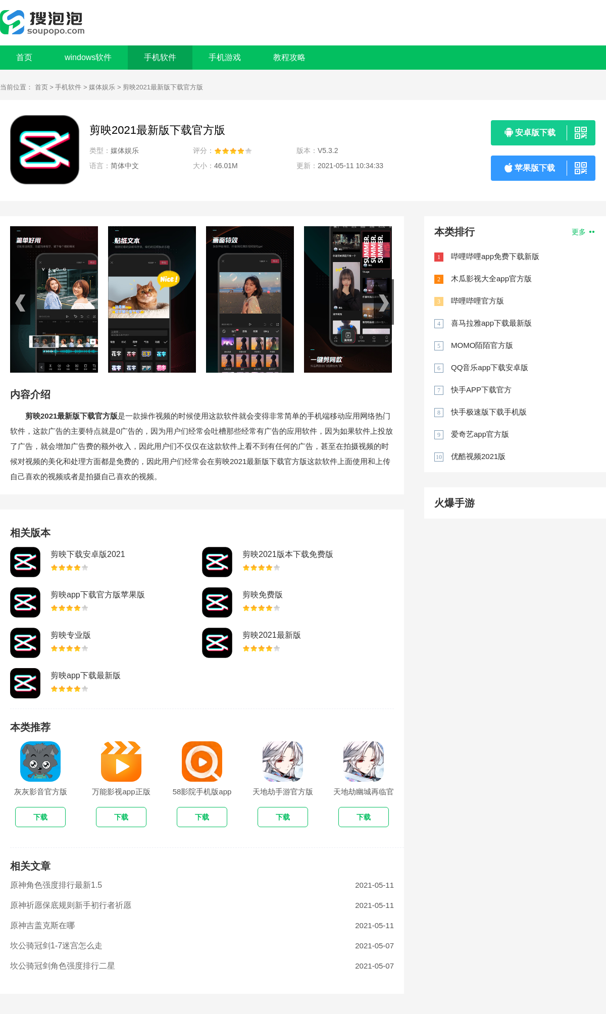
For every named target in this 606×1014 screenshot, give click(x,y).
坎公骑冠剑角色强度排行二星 (62, 965)
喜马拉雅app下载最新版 (491, 323)
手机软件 (68, 87)
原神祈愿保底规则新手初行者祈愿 (70, 905)
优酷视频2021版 (478, 456)
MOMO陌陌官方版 (482, 345)
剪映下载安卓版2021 (87, 554)
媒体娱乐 (102, 87)
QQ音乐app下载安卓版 (489, 367)
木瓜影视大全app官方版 (491, 278)
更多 (583, 232)
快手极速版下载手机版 (489, 412)
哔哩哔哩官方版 (477, 300)
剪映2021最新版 (271, 635)
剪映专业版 (70, 635)
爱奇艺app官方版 (480, 434)
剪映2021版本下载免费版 (287, 554)
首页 (24, 57)
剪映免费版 (262, 594)
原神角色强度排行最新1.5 (56, 885)
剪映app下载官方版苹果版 (97, 594)
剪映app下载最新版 (85, 675)
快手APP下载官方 (481, 389)
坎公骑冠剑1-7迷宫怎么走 (56, 945)
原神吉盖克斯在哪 (42, 925)
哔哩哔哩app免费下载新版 (495, 256)
